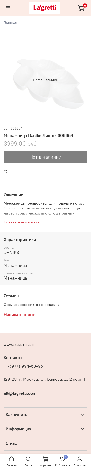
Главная (10, 22)
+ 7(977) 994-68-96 (23, 366)
